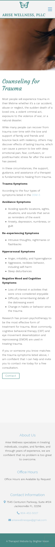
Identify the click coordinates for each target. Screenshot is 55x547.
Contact (10, 375)
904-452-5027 (29, 513)
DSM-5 (35, 194)
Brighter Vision (41, 541)
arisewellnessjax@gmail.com (29, 520)
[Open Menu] (50, 9)
